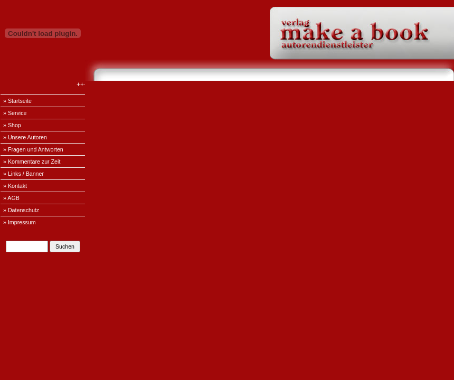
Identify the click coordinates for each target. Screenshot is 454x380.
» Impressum (19, 222)
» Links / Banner (23, 173)
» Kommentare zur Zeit (31, 161)
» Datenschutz (21, 210)
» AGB (11, 198)
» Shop (12, 125)
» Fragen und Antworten (33, 149)
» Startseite (17, 101)
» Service (14, 113)
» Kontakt (15, 186)
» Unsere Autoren (25, 137)
